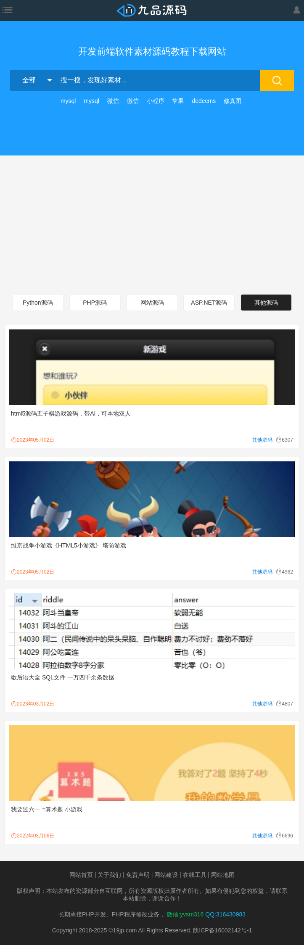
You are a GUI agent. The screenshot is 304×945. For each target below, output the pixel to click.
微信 (113, 100)
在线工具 (194, 874)
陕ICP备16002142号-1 (222, 930)
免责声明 (138, 874)
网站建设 (166, 874)
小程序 (155, 100)
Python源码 (38, 302)
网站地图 (223, 874)
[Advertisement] (152, 223)
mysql (68, 100)
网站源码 (152, 302)
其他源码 (266, 302)
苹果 (178, 100)
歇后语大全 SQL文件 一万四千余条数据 (62, 677)
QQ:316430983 (225, 914)
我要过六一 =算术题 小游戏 (46, 809)
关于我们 (109, 874)
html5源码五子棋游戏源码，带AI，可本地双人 (71, 413)
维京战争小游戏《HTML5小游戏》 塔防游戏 (68, 545)
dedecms (204, 100)
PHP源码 (95, 302)
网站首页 (81, 874)
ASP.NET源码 (209, 302)
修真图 (232, 100)
